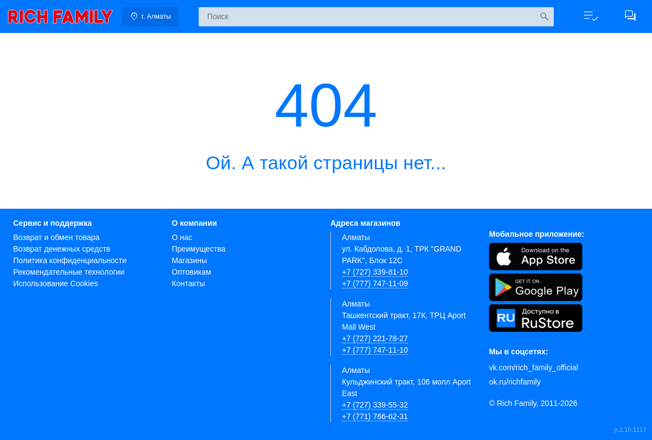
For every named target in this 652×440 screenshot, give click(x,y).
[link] (60, 16)
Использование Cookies (55, 283)
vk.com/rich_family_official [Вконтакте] (533, 367)
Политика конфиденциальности (70, 260)
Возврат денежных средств (61, 248)
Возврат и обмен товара (56, 237)
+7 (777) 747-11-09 (375, 283)
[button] (590, 16)
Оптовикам (191, 272)
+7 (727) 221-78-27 (375, 338)
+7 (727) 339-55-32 (375, 404)
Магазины (189, 260)
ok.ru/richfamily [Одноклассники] (515, 381)
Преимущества (199, 248)
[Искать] (544, 16)
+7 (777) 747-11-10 (375, 350)
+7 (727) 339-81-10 (375, 272)
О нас (182, 237)
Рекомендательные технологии (69, 272)
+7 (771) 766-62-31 (375, 416)
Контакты (188, 283)
